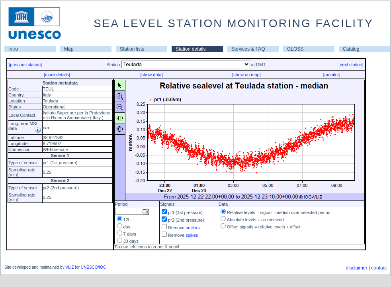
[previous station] (25, 64)
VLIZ (69, 267)
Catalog (351, 49)
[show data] (151, 74)
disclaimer (356, 268)
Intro (13, 49)
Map (68, 49)
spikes (192, 235)
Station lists (132, 49)
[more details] (57, 74)
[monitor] (331, 74)
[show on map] (246, 74)
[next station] (350, 64)
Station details (190, 49)
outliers (192, 227)
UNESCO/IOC (93, 267)
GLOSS (295, 49)
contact (379, 268)
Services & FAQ (248, 49)
